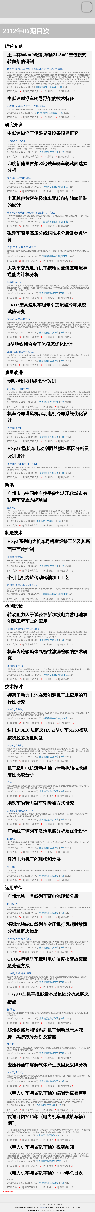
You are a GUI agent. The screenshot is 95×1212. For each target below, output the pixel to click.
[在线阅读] (52, 87)
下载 (60, 87)
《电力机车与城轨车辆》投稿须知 (40, 1147)
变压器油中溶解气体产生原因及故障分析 (47, 1064)
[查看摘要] (41, 87)
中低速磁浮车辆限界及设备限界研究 (42, 133)
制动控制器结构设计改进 (31, 381)
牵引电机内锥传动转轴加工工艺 (38, 577)
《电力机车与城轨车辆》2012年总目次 (45, 1172)
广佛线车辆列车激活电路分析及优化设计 (47, 831)
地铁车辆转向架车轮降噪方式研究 (40, 803)
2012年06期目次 (26, 31)
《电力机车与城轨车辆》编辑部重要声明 (47, 1092)
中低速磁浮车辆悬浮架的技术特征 (40, 98)
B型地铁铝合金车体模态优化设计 (39, 344)
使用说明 (42, 1207)
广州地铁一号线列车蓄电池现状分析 (42, 896)
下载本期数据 (8, 1191)
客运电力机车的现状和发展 (34, 859)
